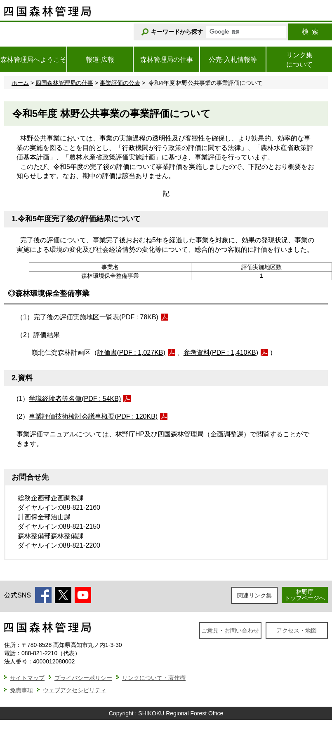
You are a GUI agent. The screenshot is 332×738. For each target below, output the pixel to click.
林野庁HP (129, 434)
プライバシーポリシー (83, 678)
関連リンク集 (254, 595)
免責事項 (21, 690)
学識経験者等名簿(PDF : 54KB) (75, 398)
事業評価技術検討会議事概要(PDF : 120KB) (93, 416)
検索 (310, 31)
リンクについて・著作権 (154, 678)
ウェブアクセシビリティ (74, 690)
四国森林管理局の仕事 (64, 83)
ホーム (20, 83)
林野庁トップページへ (305, 594)
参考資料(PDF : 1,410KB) (221, 352)
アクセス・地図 (296, 630)
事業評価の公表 (120, 83)
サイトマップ (27, 678)
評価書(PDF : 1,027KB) (131, 352)
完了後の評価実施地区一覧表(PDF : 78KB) (95, 317)
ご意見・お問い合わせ (230, 630)
